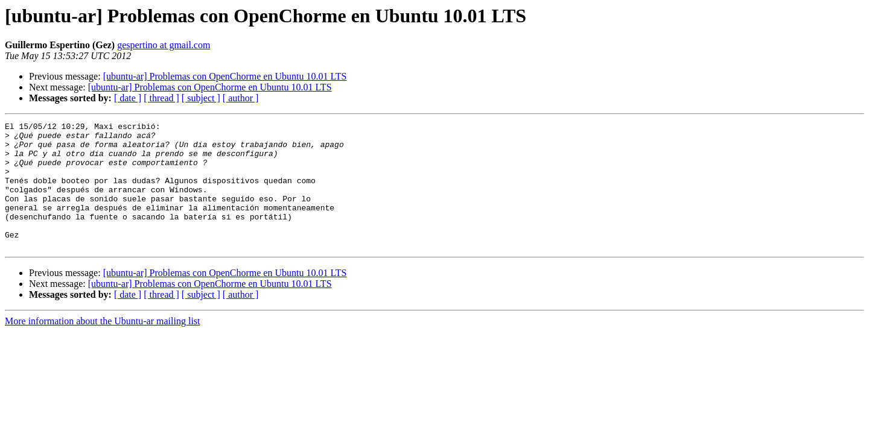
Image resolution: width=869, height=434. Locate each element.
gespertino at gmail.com (163, 45)
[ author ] (241, 98)
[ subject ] (201, 98)
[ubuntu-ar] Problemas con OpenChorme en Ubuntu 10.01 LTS (225, 76)
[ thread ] (161, 98)
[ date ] (127, 98)
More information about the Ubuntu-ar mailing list (102, 346)
